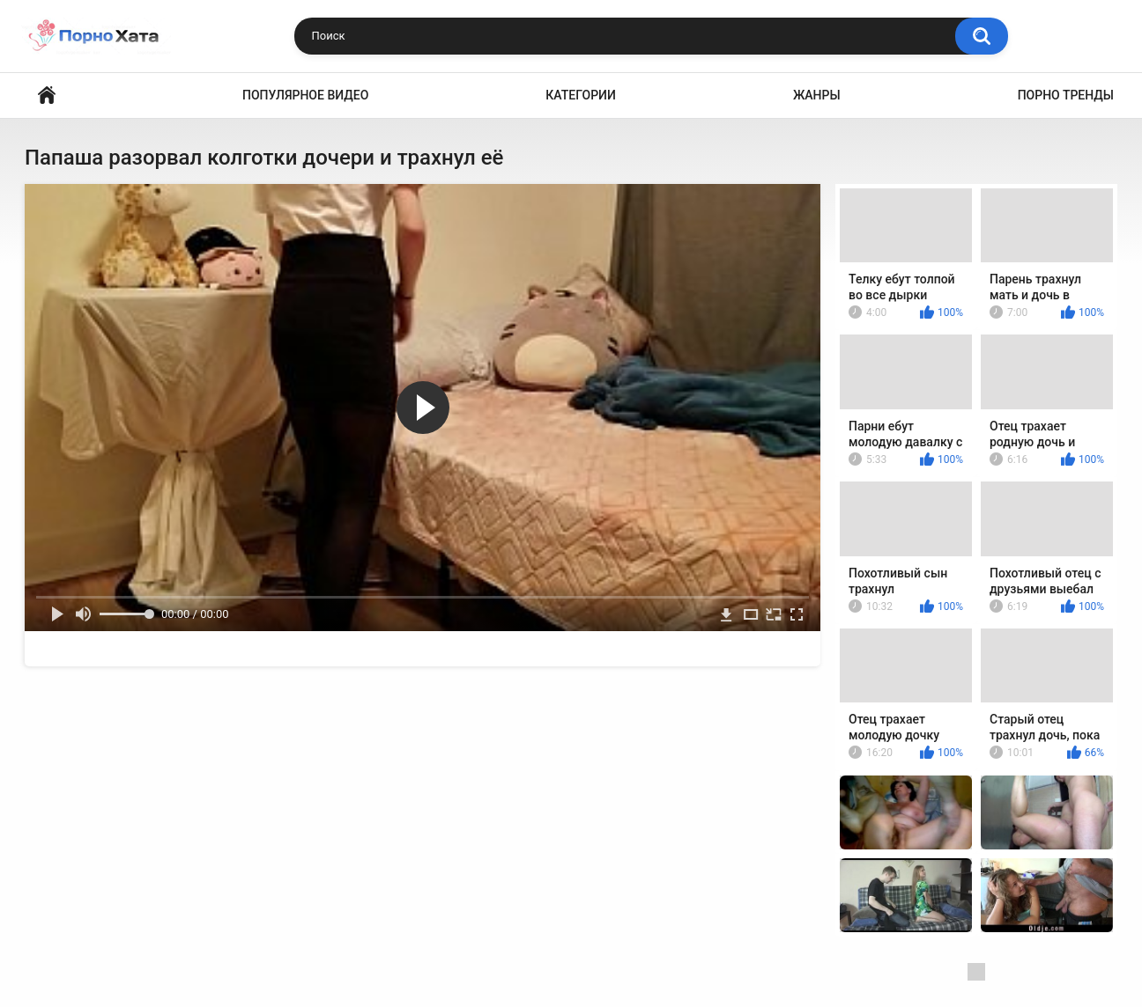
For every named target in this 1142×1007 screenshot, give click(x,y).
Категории (580, 95)
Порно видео (47, 95)
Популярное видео (305, 95)
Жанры (817, 95)
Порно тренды (1066, 95)
